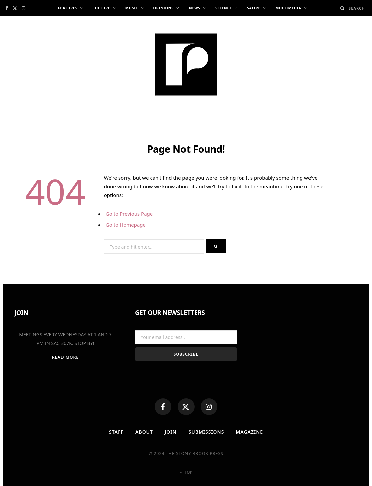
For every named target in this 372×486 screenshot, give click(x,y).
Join (171, 432)
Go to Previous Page (129, 213)
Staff (116, 432)
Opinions (163, 8)
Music (131, 8)
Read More (65, 357)
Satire (254, 8)
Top (186, 472)
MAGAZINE (249, 432)
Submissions (206, 432)
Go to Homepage (126, 224)
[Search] (342, 8)
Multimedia (288, 8)
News (194, 8)
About (144, 432)
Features (67, 8)
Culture (101, 8)
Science (223, 8)
